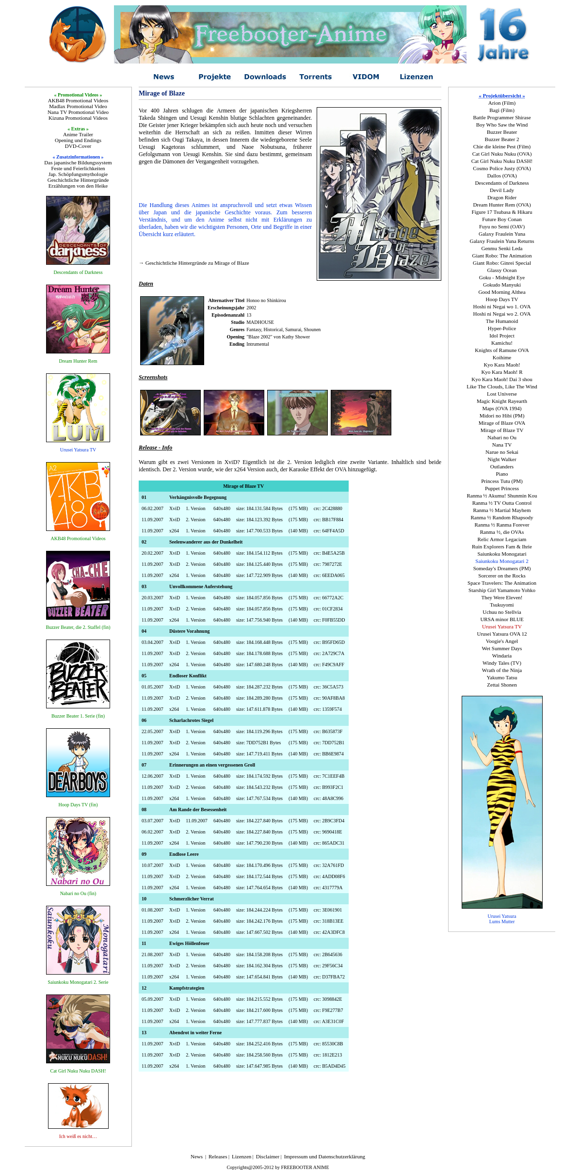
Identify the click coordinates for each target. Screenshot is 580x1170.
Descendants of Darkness (502, 183)
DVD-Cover (78, 146)
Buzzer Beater (502, 132)
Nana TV (502, 445)
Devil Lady (502, 190)
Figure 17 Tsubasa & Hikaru (502, 212)
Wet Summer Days (502, 648)
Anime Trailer (78, 134)
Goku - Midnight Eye (502, 277)
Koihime (502, 357)
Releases (218, 1156)
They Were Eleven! (501, 597)
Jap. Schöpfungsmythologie (78, 174)
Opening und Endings (78, 140)
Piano (502, 474)
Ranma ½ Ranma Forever (501, 525)
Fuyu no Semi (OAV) (502, 226)
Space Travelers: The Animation (501, 583)
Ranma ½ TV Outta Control (502, 503)
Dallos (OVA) (501, 175)
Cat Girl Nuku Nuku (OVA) (502, 154)
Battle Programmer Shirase (502, 117)
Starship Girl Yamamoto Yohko (501, 590)
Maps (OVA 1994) (501, 408)
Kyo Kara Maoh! (501, 365)
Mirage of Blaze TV (502, 430)
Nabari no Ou (501, 437)
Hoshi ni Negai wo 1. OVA (502, 306)
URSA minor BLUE (501, 619)
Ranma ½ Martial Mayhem (502, 510)
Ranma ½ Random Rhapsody (502, 517)
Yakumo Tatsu (501, 677)
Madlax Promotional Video (78, 106)
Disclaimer (267, 1156)
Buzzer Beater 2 (502, 139)
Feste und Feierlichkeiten (78, 168)
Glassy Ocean (502, 270)
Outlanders (502, 466)
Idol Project (502, 335)
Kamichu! (502, 343)
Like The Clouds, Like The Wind (502, 386)
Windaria (502, 655)
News (197, 1156)
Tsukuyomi (502, 605)
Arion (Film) (502, 103)
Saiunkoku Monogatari (501, 554)
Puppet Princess (502, 488)
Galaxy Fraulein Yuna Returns (501, 241)
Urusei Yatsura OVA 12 (502, 634)
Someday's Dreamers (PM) (502, 568)
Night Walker (501, 459)
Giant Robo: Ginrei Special (502, 263)
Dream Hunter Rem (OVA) (502, 205)
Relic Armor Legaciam (502, 539)
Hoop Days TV (501, 299)
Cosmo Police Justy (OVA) (502, 168)
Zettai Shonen (501, 685)
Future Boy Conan (501, 219)
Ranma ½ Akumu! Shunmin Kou (502, 495)
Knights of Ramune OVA (502, 350)
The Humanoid (502, 321)
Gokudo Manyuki (502, 285)
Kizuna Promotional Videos (78, 118)
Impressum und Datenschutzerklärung (324, 1156)
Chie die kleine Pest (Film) (502, 146)
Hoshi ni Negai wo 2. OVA (502, 314)
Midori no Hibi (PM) (502, 415)
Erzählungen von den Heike (78, 186)
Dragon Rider (501, 197)
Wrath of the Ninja (502, 670)
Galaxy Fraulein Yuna (502, 234)
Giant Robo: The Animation (502, 255)
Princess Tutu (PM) (502, 481)
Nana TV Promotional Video (78, 112)
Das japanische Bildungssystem (78, 162)
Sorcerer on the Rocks (501, 575)
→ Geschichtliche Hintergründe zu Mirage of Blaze (194, 263)
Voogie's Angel (502, 641)
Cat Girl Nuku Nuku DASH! (502, 161)
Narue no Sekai (501, 452)
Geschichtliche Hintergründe (78, 180)
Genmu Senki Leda (502, 248)
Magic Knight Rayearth (502, 401)
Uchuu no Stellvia (502, 612)
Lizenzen (241, 1156)
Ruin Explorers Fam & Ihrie (502, 546)
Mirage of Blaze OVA (502, 423)
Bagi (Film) (502, 110)
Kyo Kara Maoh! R (501, 372)
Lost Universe (502, 394)
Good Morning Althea (501, 292)
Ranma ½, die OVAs (502, 532)
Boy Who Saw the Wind (502, 125)
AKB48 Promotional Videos (78, 100)
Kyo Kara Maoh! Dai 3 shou (501, 379)
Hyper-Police (502, 328)
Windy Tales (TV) (502, 663)
